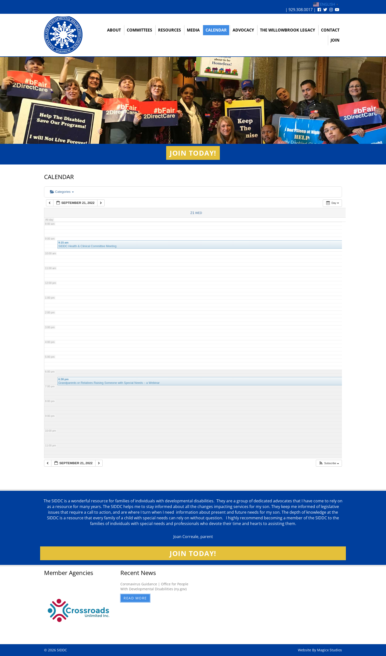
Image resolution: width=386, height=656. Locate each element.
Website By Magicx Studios (320, 650)
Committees (139, 30)
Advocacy (243, 30)
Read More (135, 598)
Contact (330, 30)
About (114, 30)
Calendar (216, 30)
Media (193, 30)
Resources (169, 30)
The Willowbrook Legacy (287, 30)
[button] (328, 463)
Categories (62, 192)
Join (335, 40)
